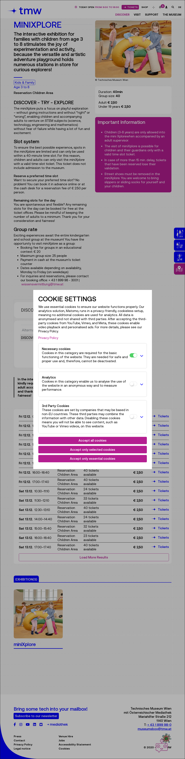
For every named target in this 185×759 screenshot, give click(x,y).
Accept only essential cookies (92, 458)
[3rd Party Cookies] (133, 416)
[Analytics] (133, 384)
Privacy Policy (48, 338)
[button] (141, 356)
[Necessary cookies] (133, 355)
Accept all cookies (92, 440)
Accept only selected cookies (92, 449)
